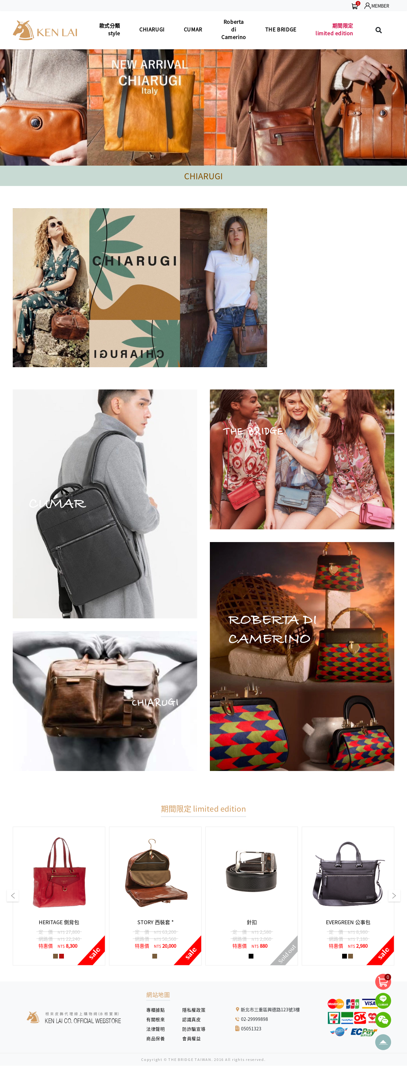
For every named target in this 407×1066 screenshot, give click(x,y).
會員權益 (193, 1038)
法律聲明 (157, 1029)
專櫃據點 (155, 1010)
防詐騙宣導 (193, 1029)
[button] (13, 107)
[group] (59, 896)
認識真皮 (193, 1019)
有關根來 (157, 1019)
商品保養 (157, 1038)
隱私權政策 (191, 1010)
